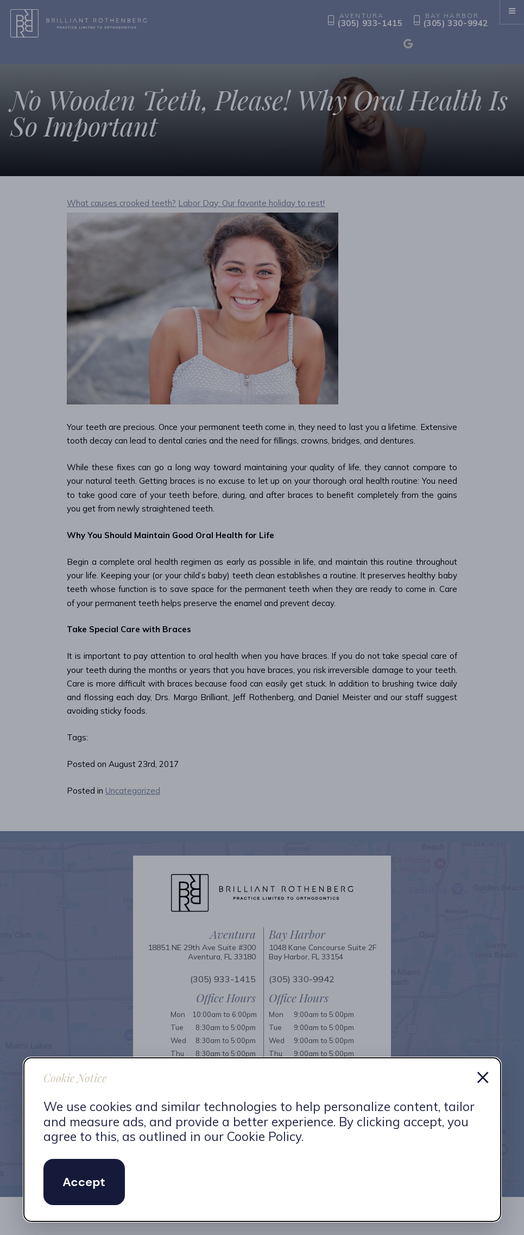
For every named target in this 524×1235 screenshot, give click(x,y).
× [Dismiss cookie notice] (483, 1075)
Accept (83, 1182)
